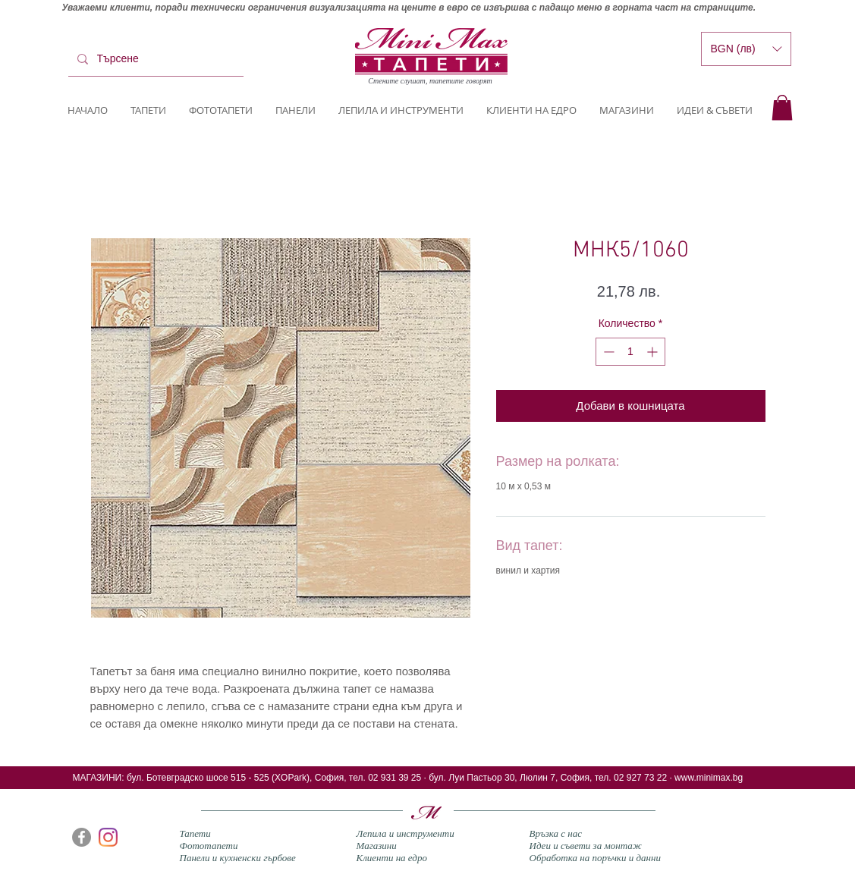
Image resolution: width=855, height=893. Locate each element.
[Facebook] (81, 837)
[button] (782, 107)
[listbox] (746, 49)
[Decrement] (607, 351)
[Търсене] (154, 59)
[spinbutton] (630, 351)
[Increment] (653, 351)
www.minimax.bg (708, 777)
